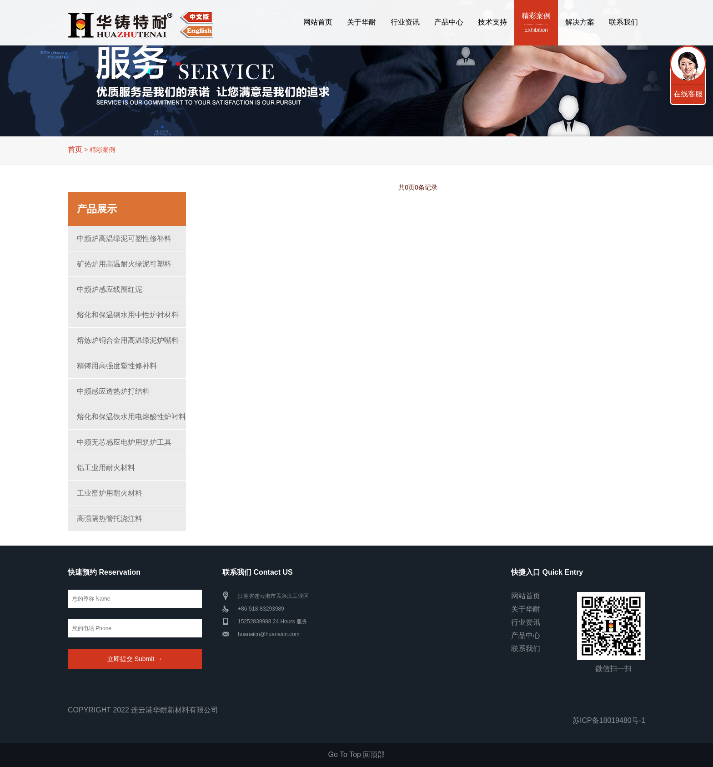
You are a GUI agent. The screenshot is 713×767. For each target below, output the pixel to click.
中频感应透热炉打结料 (113, 391)
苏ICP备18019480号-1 (608, 720)
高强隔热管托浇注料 (109, 518)
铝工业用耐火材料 (106, 467)
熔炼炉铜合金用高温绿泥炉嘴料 (128, 340)
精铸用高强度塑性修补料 (117, 366)
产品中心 (448, 22)
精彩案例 (536, 23)
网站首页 (317, 22)
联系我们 (623, 22)
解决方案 (579, 22)
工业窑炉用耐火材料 (109, 493)
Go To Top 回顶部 (356, 754)
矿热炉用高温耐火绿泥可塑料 (124, 264)
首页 (75, 149)
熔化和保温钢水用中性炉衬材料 (128, 315)
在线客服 (688, 94)
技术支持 (492, 22)
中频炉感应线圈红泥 (109, 289)
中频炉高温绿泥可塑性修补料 (124, 238)
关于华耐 (361, 22)
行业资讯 (405, 22)
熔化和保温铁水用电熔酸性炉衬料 (131, 417)
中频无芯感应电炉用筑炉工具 (124, 442)
